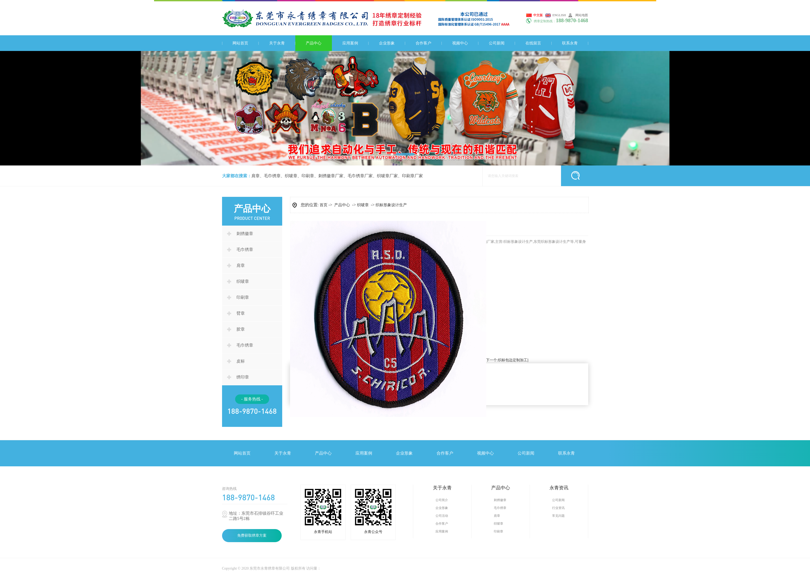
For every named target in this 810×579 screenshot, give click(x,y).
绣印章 (242, 377)
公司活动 (441, 516)
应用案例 (350, 43)
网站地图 (581, 15)
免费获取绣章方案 (252, 535)
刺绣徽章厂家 (330, 176)
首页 (323, 205)
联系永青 (570, 43)
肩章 (255, 176)
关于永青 (277, 43)
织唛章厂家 (387, 176)
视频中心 (460, 43)
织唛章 (291, 176)
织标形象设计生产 (391, 205)
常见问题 (558, 516)
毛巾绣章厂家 (360, 176)
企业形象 (387, 43)
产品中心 (313, 43)
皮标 (240, 361)
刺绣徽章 (244, 233)
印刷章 (308, 176)
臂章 (240, 313)
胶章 (240, 329)
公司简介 (441, 500)
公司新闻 (497, 43)
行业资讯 (558, 508)
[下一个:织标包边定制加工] (506, 360)
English (559, 15)
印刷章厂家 (412, 176)
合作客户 (423, 43)
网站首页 (240, 43)
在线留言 (533, 43)
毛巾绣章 (272, 176)
